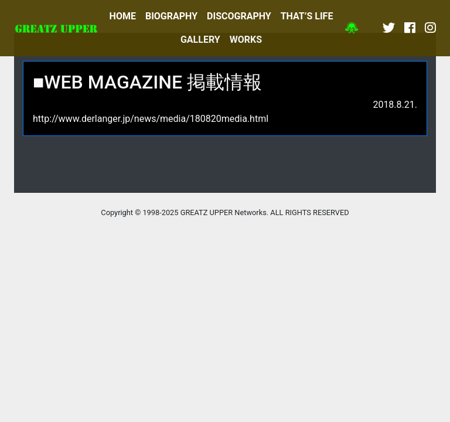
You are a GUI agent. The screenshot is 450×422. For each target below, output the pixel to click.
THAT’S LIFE (307, 16)
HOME (123, 16)
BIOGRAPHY (171, 16)
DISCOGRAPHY (239, 16)
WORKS (246, 39)
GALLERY (200, 39)
